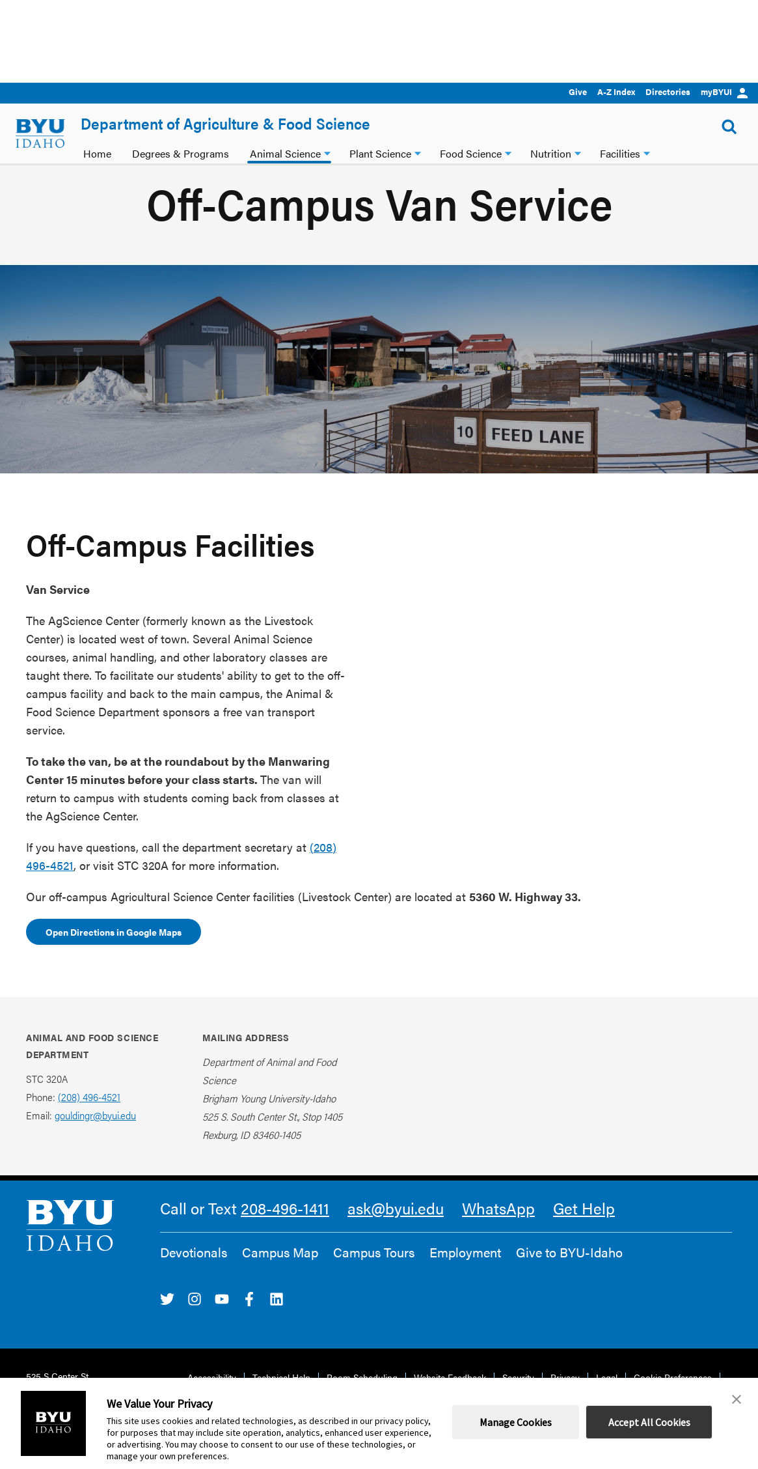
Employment (465, 1271)
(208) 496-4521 (89, 1115)
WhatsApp (498, 1227)
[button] (737, 1399)
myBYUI (724, 91)
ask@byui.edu (395, 1227)
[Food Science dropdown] (508, 152)
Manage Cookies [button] (516, 1422)
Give (578, 91)
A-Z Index (616, 91)
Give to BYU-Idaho (569, 1271)
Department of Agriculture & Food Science (225, 123)
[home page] (40, 133)
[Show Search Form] (729, 127)
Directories (667, 91)
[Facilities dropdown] (647, 152)
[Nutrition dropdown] (578, 152)
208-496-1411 (285, 1227)
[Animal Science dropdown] (327, 152)
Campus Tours (373, 1271)
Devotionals (193, 1271)
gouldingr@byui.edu (95, 1133)
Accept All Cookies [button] (649, 1422)
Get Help (584, 1227)
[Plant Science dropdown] (418, 152)
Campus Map (280, 1271)
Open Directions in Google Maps (114, 950)
